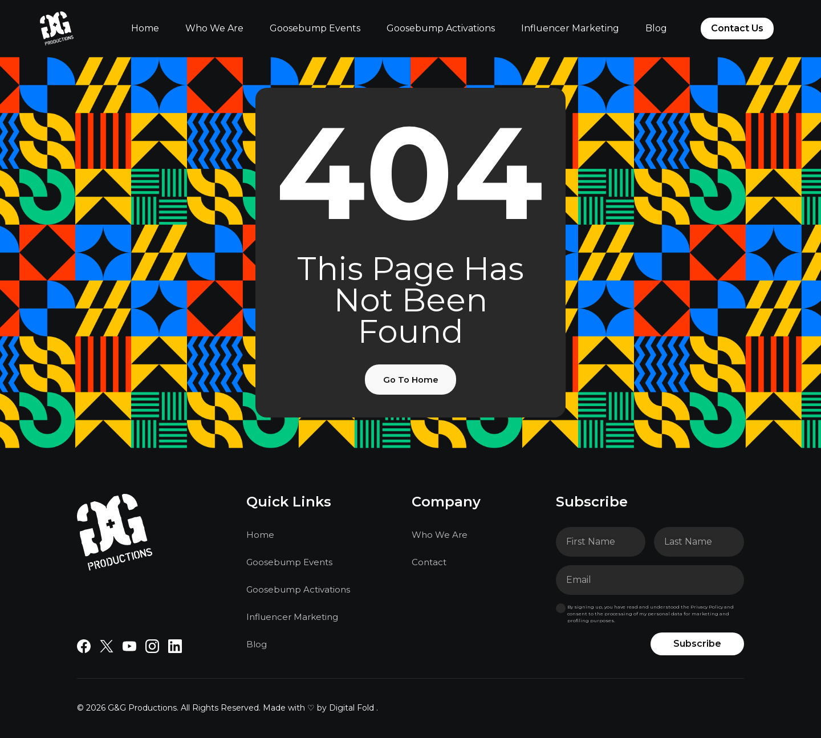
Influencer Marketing (570, 28)
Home (145, 28)
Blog (656, 28)
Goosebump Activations (441, 28)
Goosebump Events (315, 28)
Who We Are (214, 28)
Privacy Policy (706, 608)
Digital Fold (351, 709)
